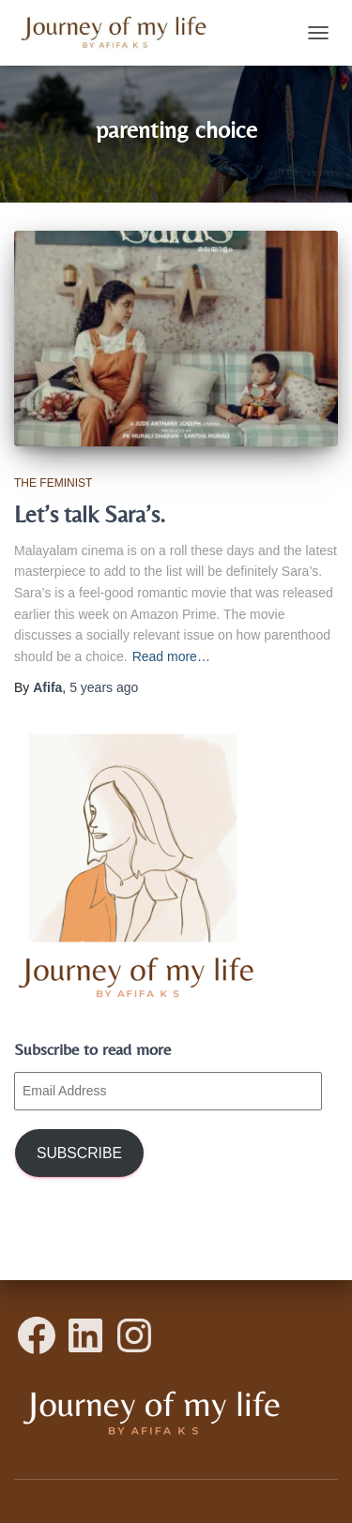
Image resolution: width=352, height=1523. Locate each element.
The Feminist (53, 483)
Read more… (171, 656)
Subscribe (79, 1153)
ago (103, 687)
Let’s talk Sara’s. (89, 514)
